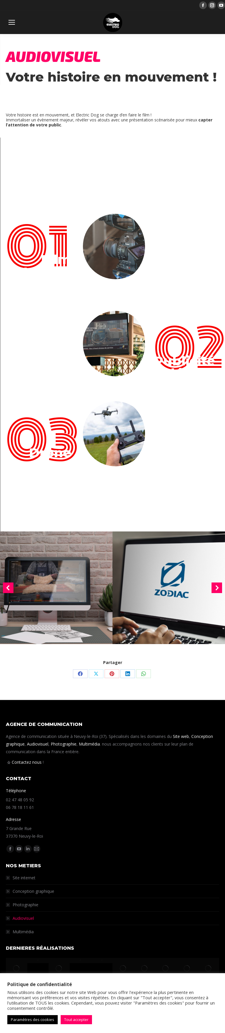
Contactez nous (27, 762)
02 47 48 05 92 (20, 799)
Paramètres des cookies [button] (32, 1019)
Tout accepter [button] (76, 1019)
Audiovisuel (37, 744)
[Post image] (56, 587)
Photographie (63, 744)
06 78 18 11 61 (20, 807)
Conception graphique (33, 891)
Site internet (24, 877)
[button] (8, 587)
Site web (181, 736)
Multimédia (89, 744)
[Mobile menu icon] (12, 22)
